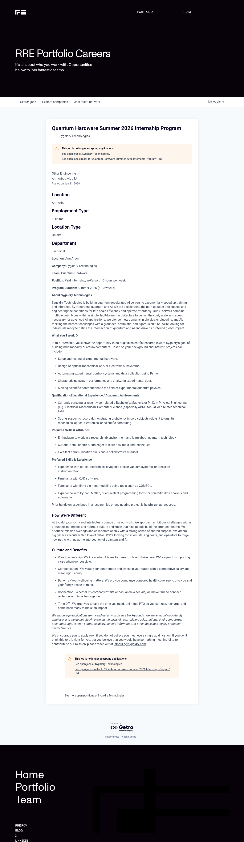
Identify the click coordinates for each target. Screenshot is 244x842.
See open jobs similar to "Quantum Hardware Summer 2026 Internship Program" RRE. (112, 158)
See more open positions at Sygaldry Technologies (94, 695)
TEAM (187, 12)
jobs (28, 102)
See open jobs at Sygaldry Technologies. (86, 153)
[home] (30, 12)
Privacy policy (112, 736)
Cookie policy (129, 736)
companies (55, 102)
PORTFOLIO (145, 12)
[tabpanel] (122, 451)
